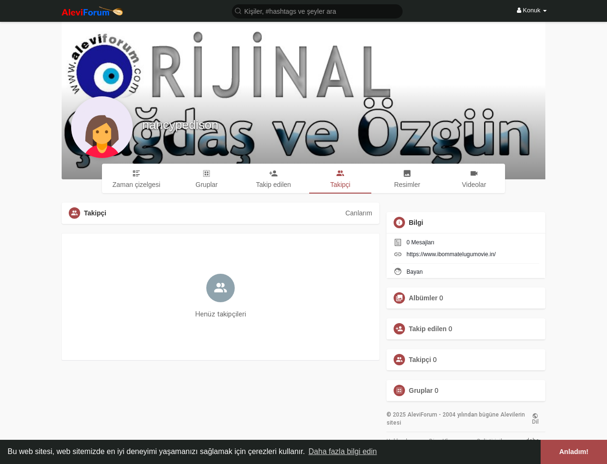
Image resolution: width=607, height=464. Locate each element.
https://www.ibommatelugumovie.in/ (451, 254)
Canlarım (358, 213)
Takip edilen (428, 329)
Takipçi (420, 359)
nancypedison (180, 125)
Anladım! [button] (574, 451)
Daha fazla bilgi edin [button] (343, 451)
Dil (535, 419)
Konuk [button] (532, 10)
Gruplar (421, 390)
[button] (317, 11)
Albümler (423, 298)
